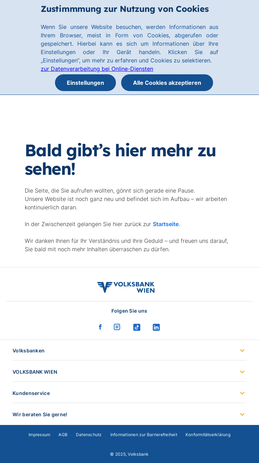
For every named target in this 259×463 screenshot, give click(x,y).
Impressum (39, 434)
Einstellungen (85, 82)
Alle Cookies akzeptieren (167, 82)
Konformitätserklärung (208, 434)
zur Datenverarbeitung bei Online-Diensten (97, 68)
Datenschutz (89, 434)
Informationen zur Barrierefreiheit (143, 434)
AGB (63, 434)
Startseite (166, 224)
